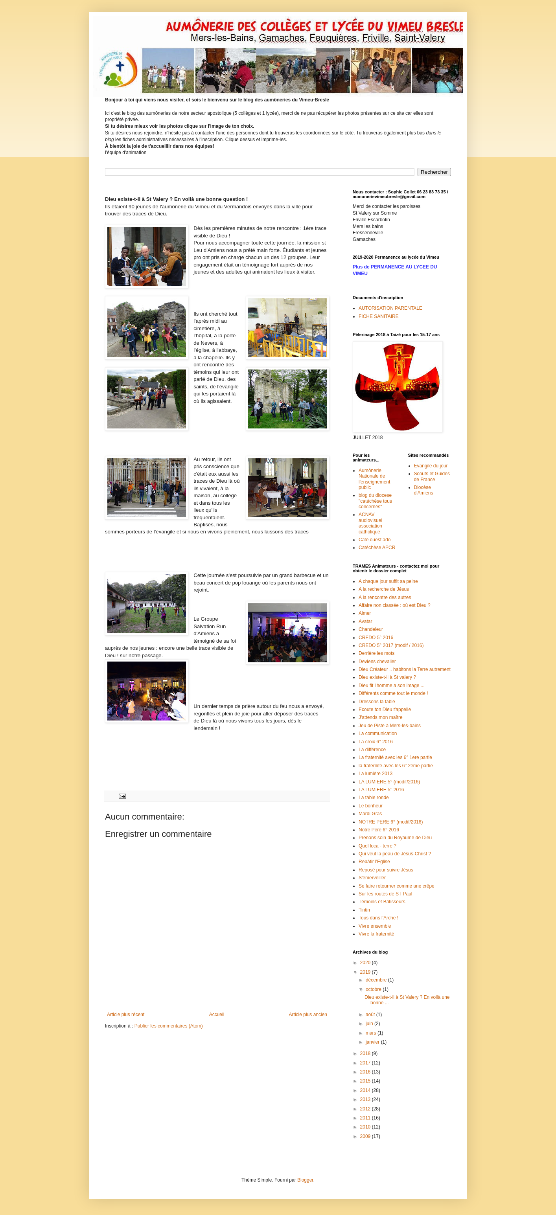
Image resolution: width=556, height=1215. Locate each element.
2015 (366, 1081)
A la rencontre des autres (385, 597)
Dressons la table (377, 701)
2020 (366, 962)
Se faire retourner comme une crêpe (396, 886)
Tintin (364, 910)
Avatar (365, 621)
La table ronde (374, 797)
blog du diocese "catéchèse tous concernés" (375, 501)
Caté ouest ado (374, 539)
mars (371, 1033)
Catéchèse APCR (377, 547)
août (371, 1014)
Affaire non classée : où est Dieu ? (395, 605)
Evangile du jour (431, 466)
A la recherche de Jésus (384, 589)
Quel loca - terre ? (377, 846)
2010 (366, 1127)
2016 (366, 1072)
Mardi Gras (370, 813)
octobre (374, 989)
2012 (366, 1109)
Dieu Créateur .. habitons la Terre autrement (405, 669)
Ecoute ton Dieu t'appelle (385, 709)
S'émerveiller (372, 877)
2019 (366, 972)
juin (370, 1023)
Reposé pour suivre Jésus (386, 870)
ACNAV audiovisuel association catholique (370, 523)
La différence (372, 749)
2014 (366, 1090)
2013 (366, 1099)
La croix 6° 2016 (376, 741)
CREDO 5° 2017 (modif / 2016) (391, 645)
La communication (378, 733)
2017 (366, 1063)
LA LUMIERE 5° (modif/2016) (389, 782)
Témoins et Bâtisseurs (382, 901)
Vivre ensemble (375, 926)
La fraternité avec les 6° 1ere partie (395, 757)
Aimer (365, 613)
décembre (377, 980)
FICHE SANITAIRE (379, 316)
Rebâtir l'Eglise (374, 861)
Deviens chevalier (377, 661)
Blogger (305, 1180)
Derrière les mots (376, 653)
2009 (366, 1136)
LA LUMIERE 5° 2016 (381, 789)
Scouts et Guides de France (432, 476)
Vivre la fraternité (376, 934)
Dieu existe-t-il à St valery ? (387, 677)
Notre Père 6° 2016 (379, 830)
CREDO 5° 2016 (376, 637)
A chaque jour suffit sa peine (388, 581)
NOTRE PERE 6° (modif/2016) (391, 822)
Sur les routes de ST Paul (385, 894)
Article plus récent (125, 1014)
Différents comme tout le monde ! (393, 693)
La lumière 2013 (375, 773)
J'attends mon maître (381, 717)
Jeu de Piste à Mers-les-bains (390, 725)
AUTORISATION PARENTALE (390, 308)
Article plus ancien (308, 1014)
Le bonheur (371, 806)
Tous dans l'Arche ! (378, 918)
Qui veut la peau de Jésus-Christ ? (395, 854)
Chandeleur (371, 629)
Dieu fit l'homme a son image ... (392, 685)
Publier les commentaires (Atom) (168, 1026)
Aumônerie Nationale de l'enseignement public (374, 479)
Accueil (217, 1014)
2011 (366, 1118)
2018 (366, 1053)
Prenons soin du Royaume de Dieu (395, 837)
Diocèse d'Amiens (423, 490)
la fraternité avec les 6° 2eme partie (396, 765)
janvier (373, 1042)
